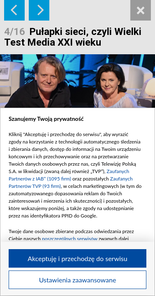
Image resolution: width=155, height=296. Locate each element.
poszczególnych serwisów (69, 239)
